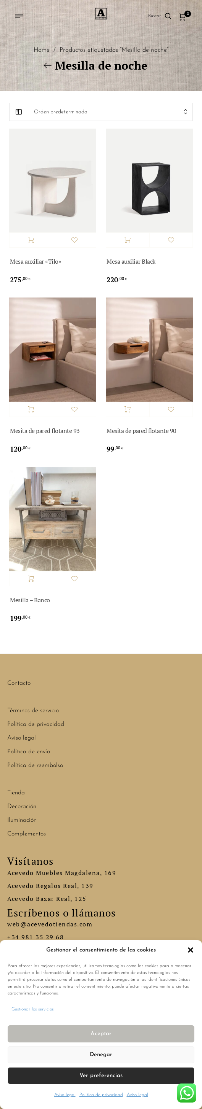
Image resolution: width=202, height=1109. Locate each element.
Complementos (26, 834)
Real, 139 (78, 885)
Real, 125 (71, 898)
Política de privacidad (101, 1095)
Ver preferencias (101, 1076)
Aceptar (101, 1034)
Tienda (16, 793)
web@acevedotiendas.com (49, 924)
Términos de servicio (33, 711)
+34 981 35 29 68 (35, 937)
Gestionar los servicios (32, 1009)
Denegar (101, 1055)
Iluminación (22, 820)
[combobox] (110, 112)
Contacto (19, 683)
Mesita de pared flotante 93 (45, 430)
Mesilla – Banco (30, 600)
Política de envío (28, 752)
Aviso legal (65, 1095)
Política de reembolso (35, 765)
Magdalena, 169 (90, 873)
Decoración (21, 807)
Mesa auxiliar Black (131, 261)
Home (42, 50)
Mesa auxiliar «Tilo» (35, 261)
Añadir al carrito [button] (31, 240)
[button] (190, 950)
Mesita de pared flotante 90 (141, 430)
